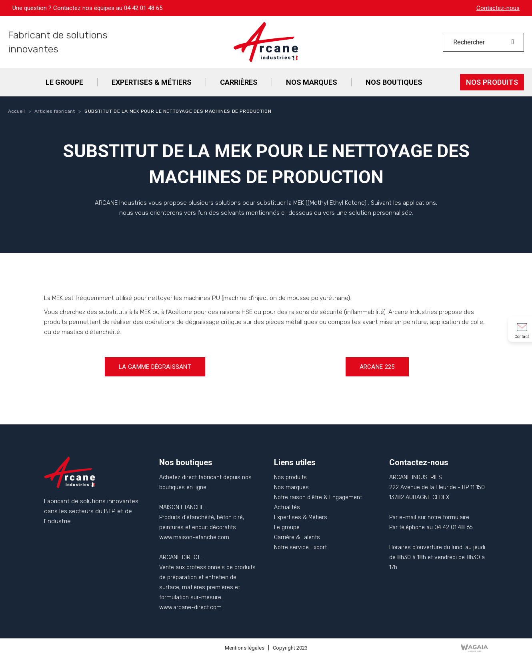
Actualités (287, 507)
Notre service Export (300, 547)
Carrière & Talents (297, 537)
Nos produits (290, 477)
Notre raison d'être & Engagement (318, 497)
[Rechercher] (483, 42)
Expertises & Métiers (300, 517)
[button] (155, 366)
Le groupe (287, 527)
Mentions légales (244, 647)
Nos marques (291, 487)
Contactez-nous (498, 8)
